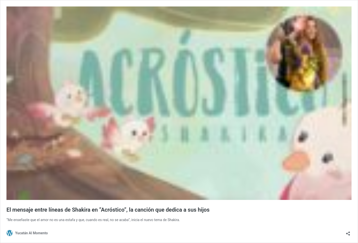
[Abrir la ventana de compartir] (348, 232)
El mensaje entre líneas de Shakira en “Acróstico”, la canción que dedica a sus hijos (108, 210)
